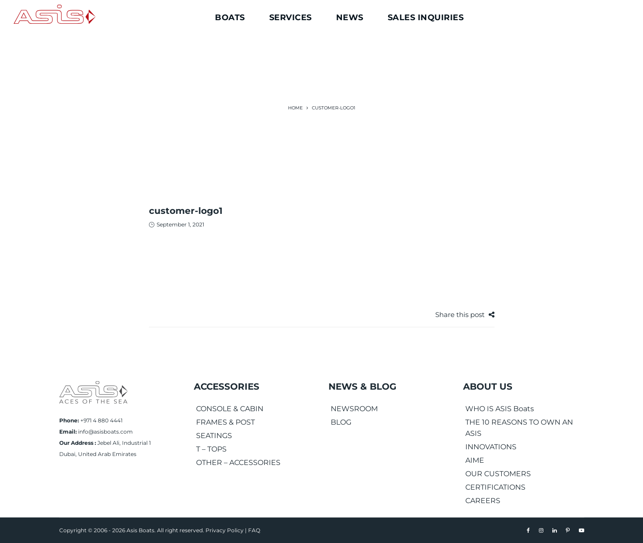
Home (295, 108)
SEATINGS (214, 435)
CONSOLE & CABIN (229, 408)
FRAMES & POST (225, 422)
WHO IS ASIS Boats (499, 408)
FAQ (254, 530)
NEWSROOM (354, 408)
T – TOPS (211, 449)
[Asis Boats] (93, 391)
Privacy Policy (225, 530)
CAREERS (482, 500)
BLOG (341, 422)
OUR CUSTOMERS (498, 473)
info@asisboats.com (105, 431)
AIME (474, 460)
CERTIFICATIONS (495, 487)
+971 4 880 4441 (101, 420)
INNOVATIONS (490, 447)
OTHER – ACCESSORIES (238, 462)
